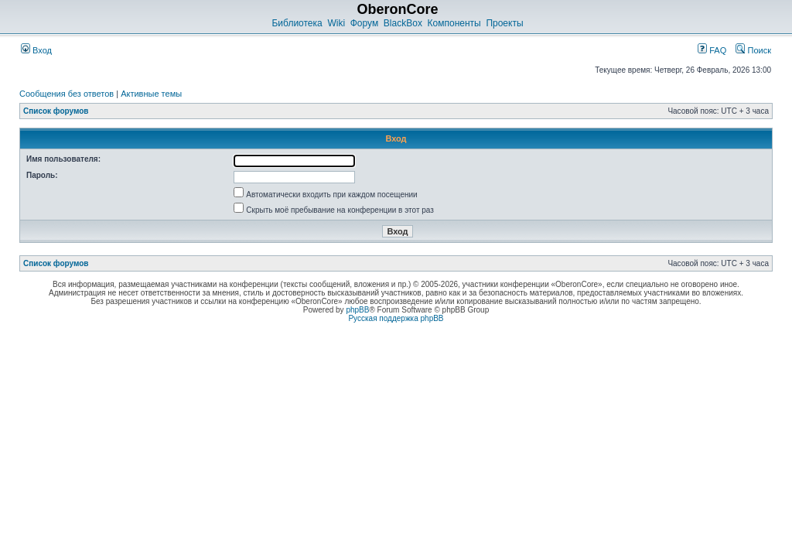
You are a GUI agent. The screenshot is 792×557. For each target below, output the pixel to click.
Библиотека (296, 23)
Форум (364, 23)
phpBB (357, 310)
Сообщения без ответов (66, 93)
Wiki (336, 23)
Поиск (753, 50)
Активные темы (151, 93)
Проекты (504, 23)
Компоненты (454, 23)
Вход (36, 50)
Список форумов (56, 111)
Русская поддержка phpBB (395, 318)
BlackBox (403, 23)
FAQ (712, 50)
